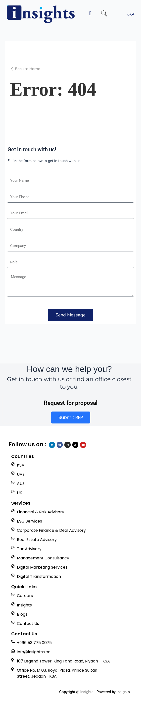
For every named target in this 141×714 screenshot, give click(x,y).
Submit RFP (70, 417)
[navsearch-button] (104, 14)
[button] (90, 13)
